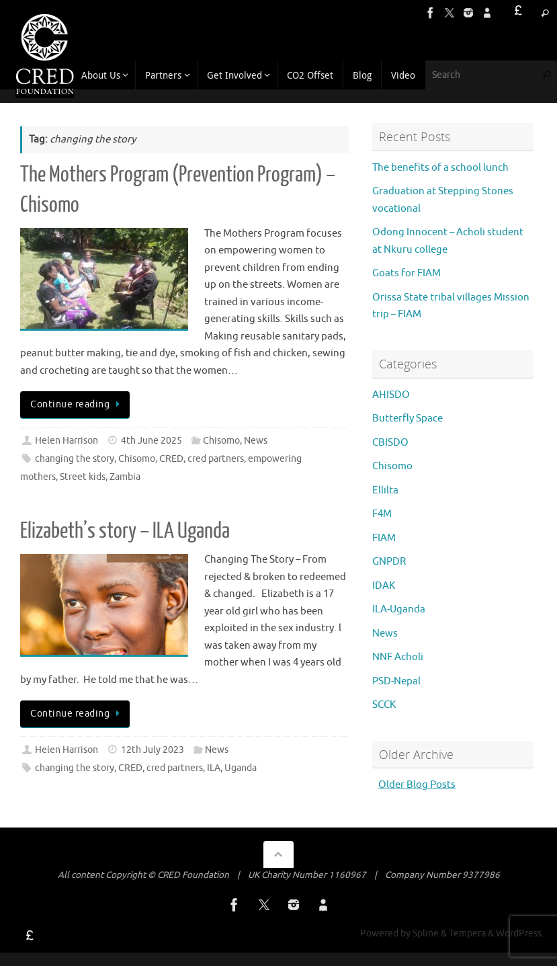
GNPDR (389, 561)
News (255, 440)
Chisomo (221, 440)
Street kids (82, 477)
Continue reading (77, 404)
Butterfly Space (407, 418)
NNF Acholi (397, 657)
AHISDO (391, 395)
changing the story (74, 459)
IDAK (383, 585)
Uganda (240, 768)
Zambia (125, 477)
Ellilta (385, 490)
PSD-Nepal (396, 681)
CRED (171, 459)
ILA (213, 768)
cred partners (215, 459)
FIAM (384, 538)
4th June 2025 (151, 440)
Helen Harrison (66, 440)
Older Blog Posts (417, 784)
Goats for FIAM (406, 273)
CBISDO (390, 442)
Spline (426, 933)
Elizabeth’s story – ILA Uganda (125, 531)
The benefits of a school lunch (440, 167)
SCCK (384, 704)
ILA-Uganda (398, 609)
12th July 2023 (152, 750)
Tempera (467, 933)
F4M (382, 514)
